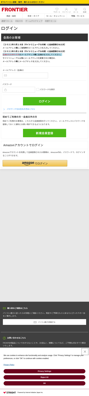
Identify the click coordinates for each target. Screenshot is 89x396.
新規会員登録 (44, 133)
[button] (11, 16)
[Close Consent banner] (85, 351)
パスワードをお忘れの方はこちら (19, 109)
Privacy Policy (9, 365)
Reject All (44, 377)
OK (44, 383)
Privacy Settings (44, 371)
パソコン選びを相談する (44, 322)
